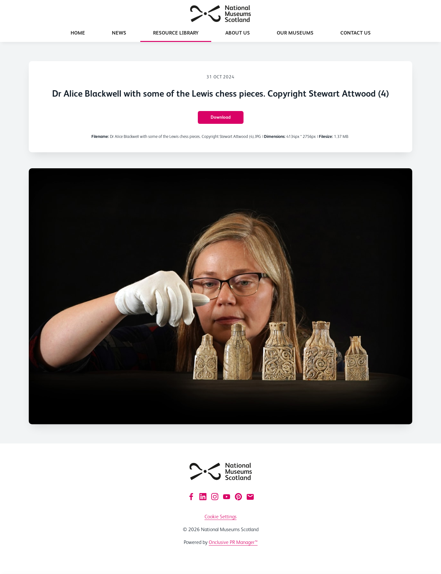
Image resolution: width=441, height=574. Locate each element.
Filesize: (326, 136)
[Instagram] (214, 496)
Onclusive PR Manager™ (233, 542)
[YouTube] (226, 496)
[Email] (250, 496)
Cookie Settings (220, 517)
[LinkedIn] (202, 496)
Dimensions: (274, 136)
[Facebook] (191, 496)
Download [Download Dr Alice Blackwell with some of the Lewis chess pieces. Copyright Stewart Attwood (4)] (221, 117)
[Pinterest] (238, 496)
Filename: (100, 136)
